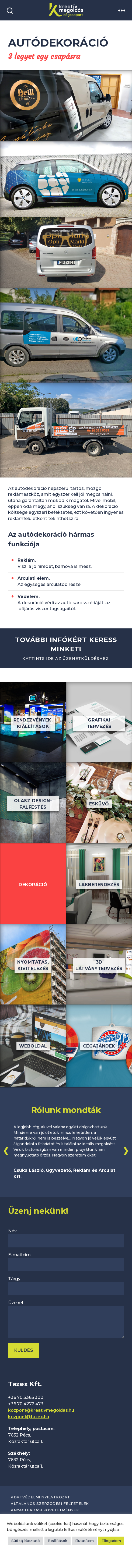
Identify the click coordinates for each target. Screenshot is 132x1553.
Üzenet (66, 1319)
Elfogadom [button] (111, 1540)
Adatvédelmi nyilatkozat (40, 1497)
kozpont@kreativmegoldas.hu (41, 1410)
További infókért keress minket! (66, 648)
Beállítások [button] (57, 1540)
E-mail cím (66, 1261)
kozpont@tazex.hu (28, 1416)
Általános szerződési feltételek (50, 1503)
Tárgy (66, 1285)
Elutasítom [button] (84, 1540)
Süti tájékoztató (25, 1540)
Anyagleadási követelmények (45, 1510)
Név (66, 1237)
